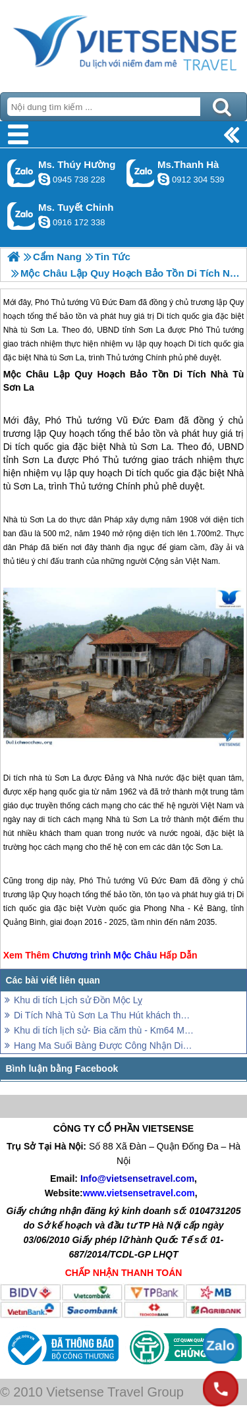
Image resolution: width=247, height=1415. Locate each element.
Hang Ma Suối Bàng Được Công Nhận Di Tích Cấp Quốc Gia (104, 1045)
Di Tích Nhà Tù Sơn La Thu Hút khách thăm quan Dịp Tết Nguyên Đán (104, 1015)
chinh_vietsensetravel (44, 222)
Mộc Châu (26, 374)
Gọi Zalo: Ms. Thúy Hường (21, 173)
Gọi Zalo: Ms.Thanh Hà (140, 173)
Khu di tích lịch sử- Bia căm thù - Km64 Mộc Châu (104, 1030)
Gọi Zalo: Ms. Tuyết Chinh (21, 216)
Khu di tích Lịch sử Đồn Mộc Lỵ (78, 1000)
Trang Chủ (123, 43)
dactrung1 (44, 179)
